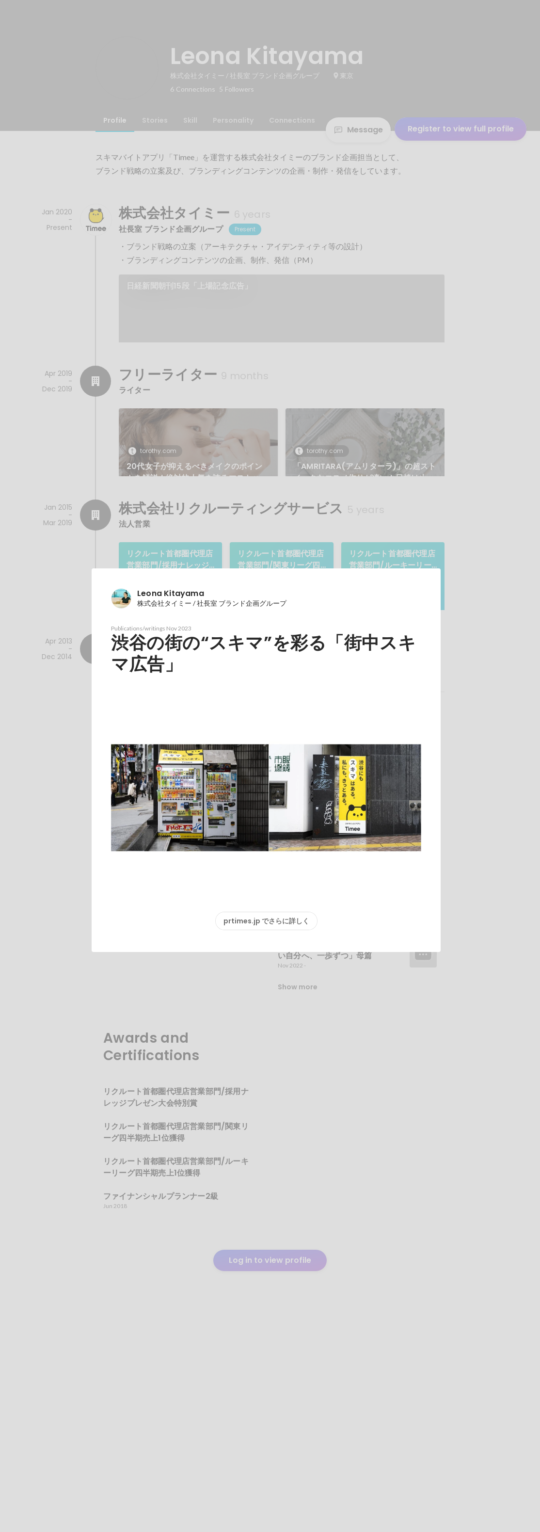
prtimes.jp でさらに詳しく (266, 921)
